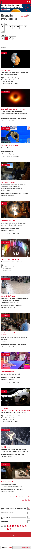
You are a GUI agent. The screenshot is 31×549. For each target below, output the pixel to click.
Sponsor (7, 547)
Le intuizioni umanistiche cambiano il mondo (13, 334)
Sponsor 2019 (12, 536)
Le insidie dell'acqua (8, 296)
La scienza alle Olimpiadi (9, 146)
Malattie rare (5, 447)
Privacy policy (19, 536)
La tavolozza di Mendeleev (10, 259)
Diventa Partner (26, 548)
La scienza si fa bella (8, 221)
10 (25, 499)
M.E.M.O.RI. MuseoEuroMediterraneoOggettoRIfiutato (15, 409)
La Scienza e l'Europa (8, 182)
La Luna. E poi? (6, 70)
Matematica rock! (7, 482)
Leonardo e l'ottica (7, 372)
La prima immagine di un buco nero (13, 109)
